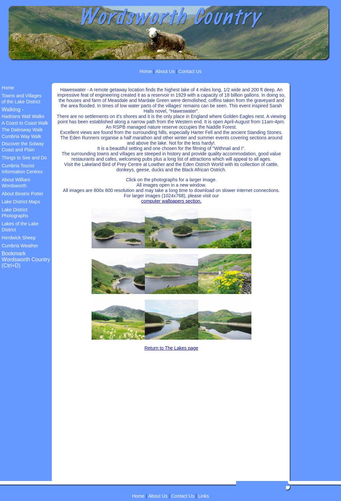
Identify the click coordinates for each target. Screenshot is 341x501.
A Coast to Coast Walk (25, 123)
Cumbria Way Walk (21, 136)
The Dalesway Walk (22, 129)
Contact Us (189, 71)
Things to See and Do (24, 157)
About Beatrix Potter (22, 193)
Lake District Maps (21, 201)
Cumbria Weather (20, 245)
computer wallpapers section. (171, 201)
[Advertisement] (22, 381)
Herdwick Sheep (19, 237)
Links (203, 496)
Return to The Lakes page (171, 348)
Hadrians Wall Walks (23, 116)
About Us (165, 71)
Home (146, 71)
